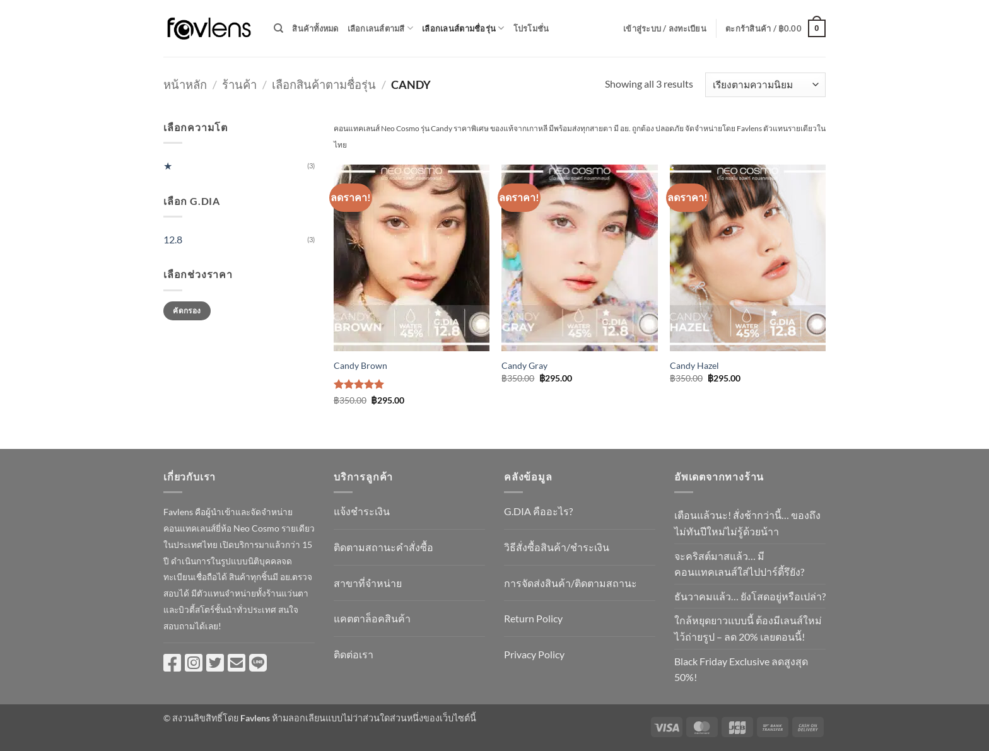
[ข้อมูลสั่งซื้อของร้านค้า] (765, 85)
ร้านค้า (239, 84)
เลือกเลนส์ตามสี (381, 28)
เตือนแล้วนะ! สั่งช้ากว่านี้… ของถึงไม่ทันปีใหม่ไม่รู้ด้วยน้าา (747, 523)
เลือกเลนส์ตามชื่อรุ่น (463, 28)
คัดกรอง (187, 310)
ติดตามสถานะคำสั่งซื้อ (383, 547)
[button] (664, 28)
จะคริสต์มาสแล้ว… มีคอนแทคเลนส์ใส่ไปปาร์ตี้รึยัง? (739, 564)
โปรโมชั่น (531, 28)
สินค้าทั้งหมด (315, 28)
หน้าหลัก (185, 84)
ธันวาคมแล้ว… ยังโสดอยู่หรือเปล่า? (750, 596)
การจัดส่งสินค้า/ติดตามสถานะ (570, 583)
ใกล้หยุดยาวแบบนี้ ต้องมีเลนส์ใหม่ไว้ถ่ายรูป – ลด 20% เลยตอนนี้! (748, 628)
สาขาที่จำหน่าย (368, 583)
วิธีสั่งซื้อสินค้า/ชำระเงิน (556, 547)
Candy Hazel (694, 365)
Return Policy (533, 618)
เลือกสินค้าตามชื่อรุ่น (324, 84)
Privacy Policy (534, 654)
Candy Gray (524, 365)
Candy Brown (360, 365)
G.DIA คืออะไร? (538, 511)
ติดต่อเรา (353, 654)
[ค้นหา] (278, 28)
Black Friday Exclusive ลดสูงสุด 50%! (741, 669)
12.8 (172, 239)
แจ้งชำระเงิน (362, 511)
